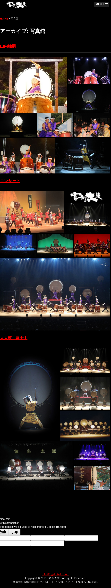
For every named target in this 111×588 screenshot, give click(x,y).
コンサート (10, 180)
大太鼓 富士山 (13, 337)
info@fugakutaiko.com (55, 574)
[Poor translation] (14, 532)
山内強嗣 (8, 46)
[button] (101, 4)
